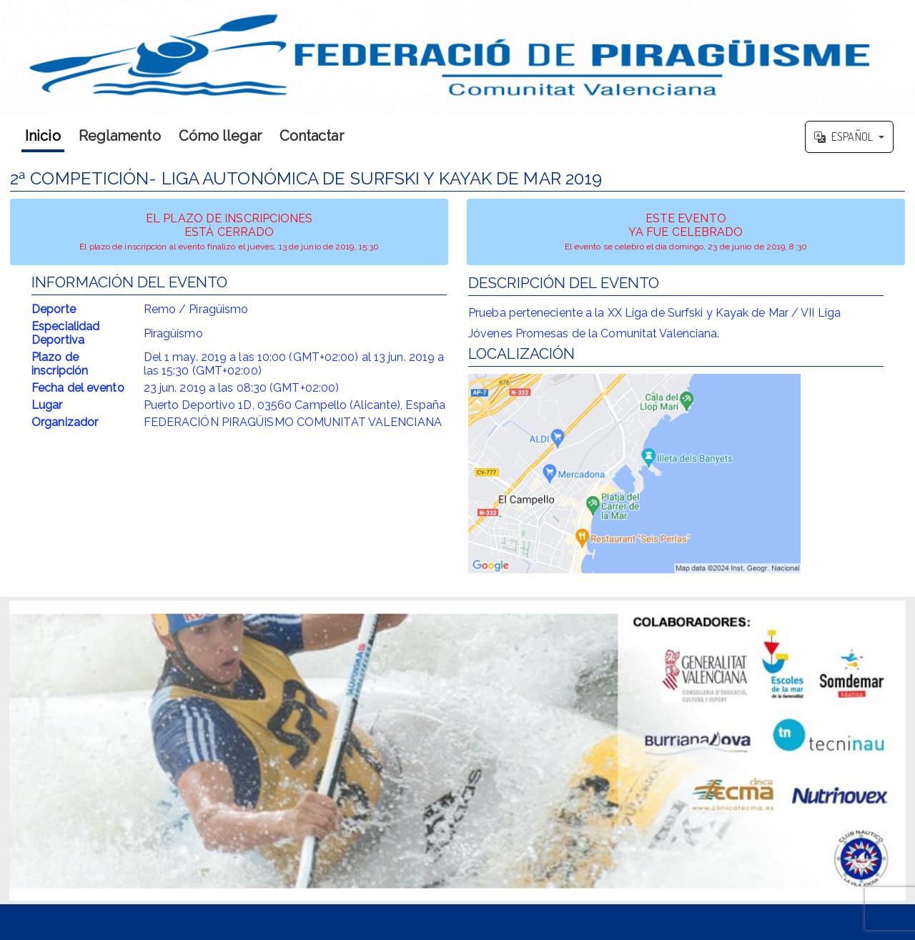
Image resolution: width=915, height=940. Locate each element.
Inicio (43, 135)
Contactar (312, 135)
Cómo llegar (220, 135)
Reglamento (120, 135)
